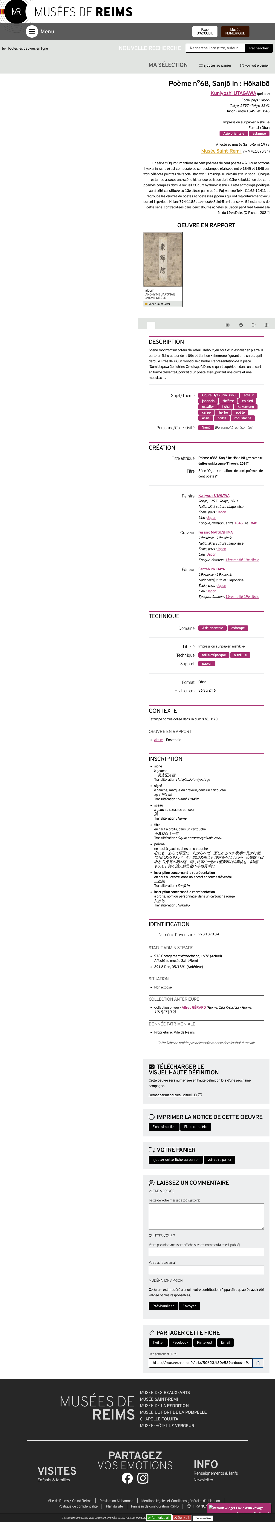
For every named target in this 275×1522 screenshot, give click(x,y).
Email (225, 1342)
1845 (238, 523)
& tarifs (216, 1473)
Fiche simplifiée (164, 1127)
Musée (235, 32)
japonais (208, 401)
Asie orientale (233, 133)
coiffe (222, 418)
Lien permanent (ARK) (163, 1354)
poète (240, 412)
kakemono (246, 407)
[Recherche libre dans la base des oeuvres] (215, 48)
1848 (253, 523)
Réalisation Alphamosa (116, 1501)
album (149, 290)
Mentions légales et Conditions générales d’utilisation (180, 1501)
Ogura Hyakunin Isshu (219, 395)
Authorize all (158, 1517)
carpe (206, 412)
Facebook (180, 1342)
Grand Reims (81, 1501)
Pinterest (204, 1342)
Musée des (165, 1393)
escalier (208, 407)
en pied (247, 401)
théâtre (228, 401)
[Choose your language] (202, 1506)
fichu (225, 407)
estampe (259, 133)
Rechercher (259, 48)
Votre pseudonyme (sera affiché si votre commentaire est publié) (194, 1245)
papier (207, 664)
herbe (223, 412)
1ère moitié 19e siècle (242, 560)
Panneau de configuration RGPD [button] (155, 1506)
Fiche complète (195, 1127)
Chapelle (159, 1419)
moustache (242, 418)
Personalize (205, 1517)
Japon (221, 512)
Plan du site (114, 1506)
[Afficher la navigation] (32, 31)
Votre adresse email (162, 1263)
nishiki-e (240, 655)
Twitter (158, 1342)
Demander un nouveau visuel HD (173, 1095)
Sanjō (206, 427)
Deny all (184, 1517)
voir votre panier (254, 65)
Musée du (173, 1412)
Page (205, 32)
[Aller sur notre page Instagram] (142, 1478)
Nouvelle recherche (150, 48)
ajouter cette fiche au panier (176, 1160)
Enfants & (53, 1480)
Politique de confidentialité (78, 1506)
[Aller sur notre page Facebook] (127, 1478)
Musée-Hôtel (167, 1426)
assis (206, 418)
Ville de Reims (58, 1501)
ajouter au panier (215, 65)
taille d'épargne (214, 655)
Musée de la (164, 1406)
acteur (249, 395)
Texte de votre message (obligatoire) (174, 1200)
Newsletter (203, 1480)
